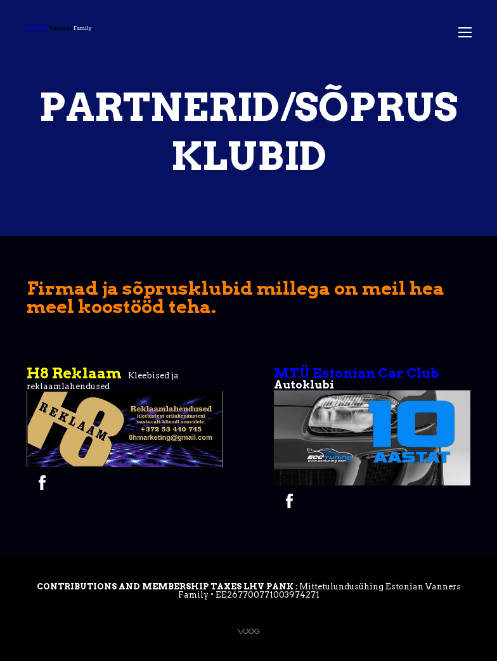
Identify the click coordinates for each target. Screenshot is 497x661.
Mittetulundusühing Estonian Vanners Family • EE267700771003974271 (319, 591)
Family (58, 28)
